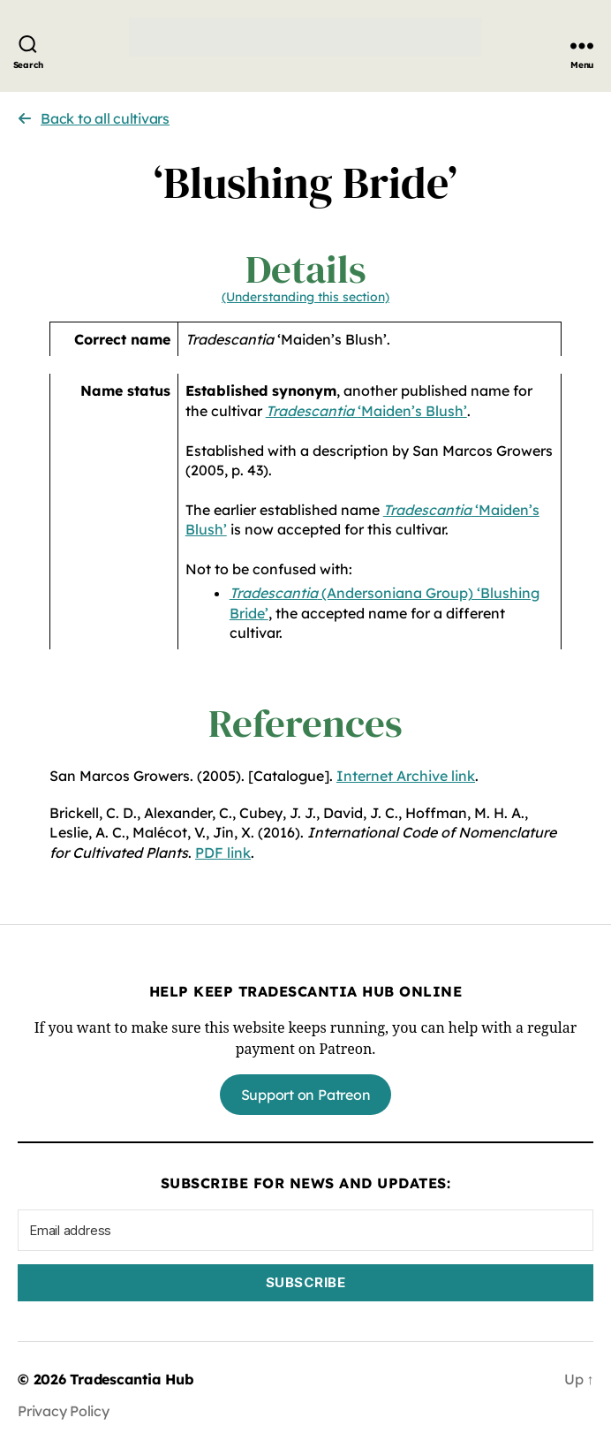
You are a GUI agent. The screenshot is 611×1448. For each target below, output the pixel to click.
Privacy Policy (63, 1411)
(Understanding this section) (305, 297)
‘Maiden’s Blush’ (366, 411)
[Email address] (305, 1230)
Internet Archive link (405, 776)
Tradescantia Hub (131, 1379)
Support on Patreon (306, 1094)
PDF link (223, 852)
